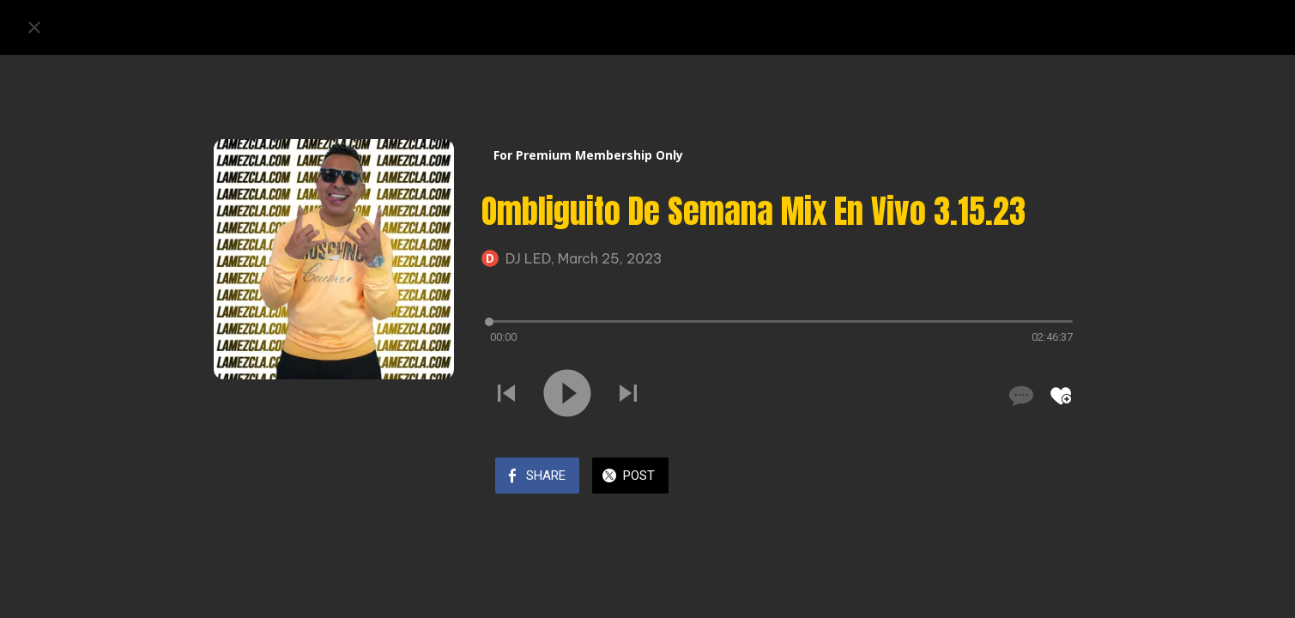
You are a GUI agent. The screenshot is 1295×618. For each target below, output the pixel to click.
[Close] (34, 27)
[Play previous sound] (506, 395)
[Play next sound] (628, 395)
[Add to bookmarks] (1060, 395)
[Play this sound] (567, 395)
